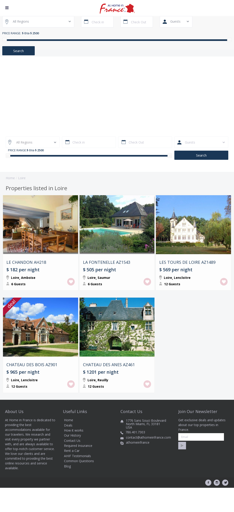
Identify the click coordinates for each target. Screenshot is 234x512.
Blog (67, 490)
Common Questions (79, 485)
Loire (15, 277)
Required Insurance (78, 469)
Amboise (28, 277)
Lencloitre (182, 277)
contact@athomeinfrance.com (148, 461)
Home (10, 178)
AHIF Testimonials (77, 479)
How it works (73, 454)
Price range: (11, 33)
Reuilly (103, 392)
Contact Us (72, 464)
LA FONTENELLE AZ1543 (106, 262)
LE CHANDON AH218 (26, 262)
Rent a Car (72, 474)
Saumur (104, 277)
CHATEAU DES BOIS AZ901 (31, 376)
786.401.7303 (135, 456)
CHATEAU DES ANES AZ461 (109, 376)
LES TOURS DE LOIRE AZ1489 (187, 262)
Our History (72, 459)
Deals (68, 449)
